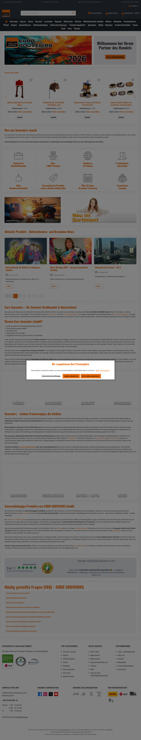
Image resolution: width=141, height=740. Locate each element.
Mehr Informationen (103, 370)
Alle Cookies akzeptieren (90, 376)
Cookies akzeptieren (71, 376)
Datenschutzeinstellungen (51, 376)
